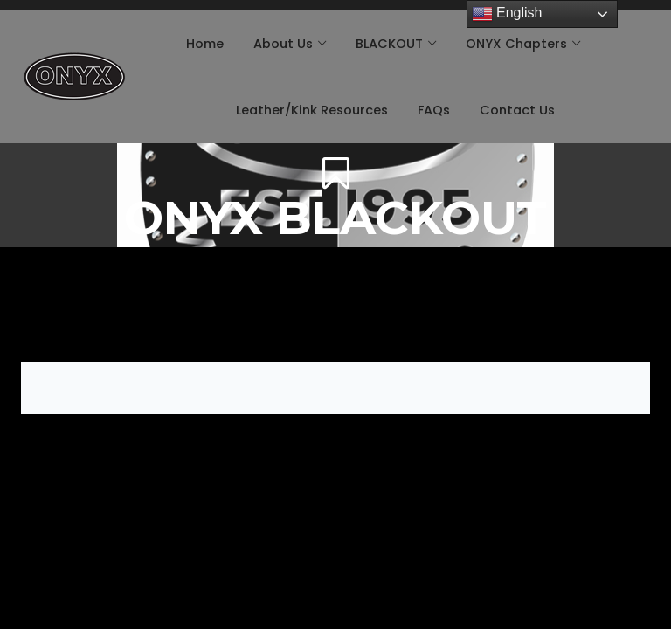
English (507, 13)
